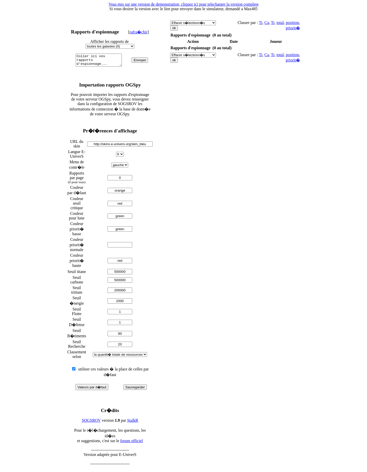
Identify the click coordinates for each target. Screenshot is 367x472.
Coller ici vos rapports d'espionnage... (99, 61)
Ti (261, 22)
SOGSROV (91, 422)
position (292, 22)
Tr (272, 22)
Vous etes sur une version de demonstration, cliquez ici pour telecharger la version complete (184, 4)
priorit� (293, 28)
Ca (266, 22)
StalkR (132, 422)
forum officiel (131, 443)
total (280, 22)
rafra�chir (138, 32)
